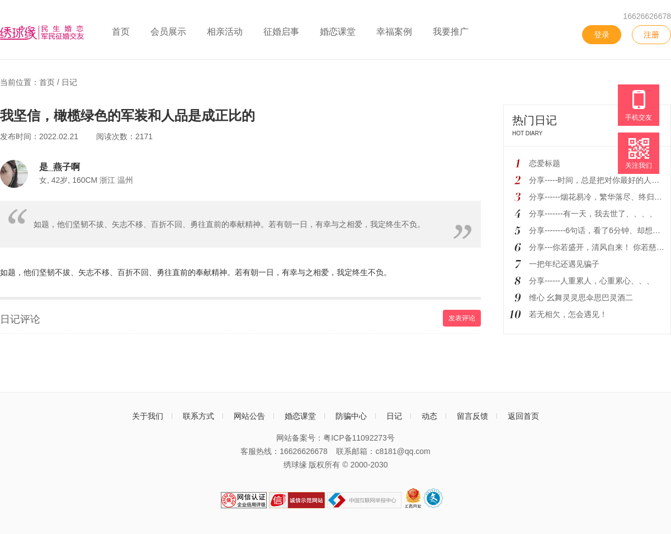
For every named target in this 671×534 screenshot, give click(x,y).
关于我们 (147, 416)
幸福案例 (394, 31)
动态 (429, 416)
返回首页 (523, 416)
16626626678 (647, 16)
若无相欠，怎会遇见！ (568, 314)
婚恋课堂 (338, 31)
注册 (651, 34)
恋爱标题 (544, 163)
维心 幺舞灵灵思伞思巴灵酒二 (581, 297)
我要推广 (451, 31)
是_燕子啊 (59, 167)
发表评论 (461, 318)
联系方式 (198, 416)
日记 (69, 82)
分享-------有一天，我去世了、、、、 (593, 213)
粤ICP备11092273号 (359, 437)
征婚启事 (281, 31)
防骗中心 (351, 416)
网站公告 (249, 416)
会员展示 (168, 31)
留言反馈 (472, 416)
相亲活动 (225, 31)
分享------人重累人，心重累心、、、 (591, 280)
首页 (121, 31)
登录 (601, 34)
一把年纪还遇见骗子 (564, 263)
